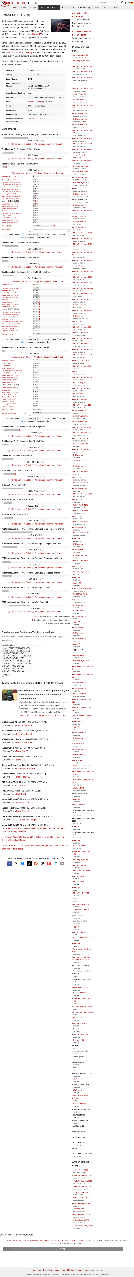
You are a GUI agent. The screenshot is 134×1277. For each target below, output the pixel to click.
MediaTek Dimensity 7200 (82, 260)
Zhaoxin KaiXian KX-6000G (82, 588)
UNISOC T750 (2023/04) (17, 653)
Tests (14, 7)
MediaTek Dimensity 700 (9, 302)
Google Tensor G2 (79, 216)
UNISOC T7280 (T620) (81, 483)
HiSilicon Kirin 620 (79, 732)
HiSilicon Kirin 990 (79, 227)
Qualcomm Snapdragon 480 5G (11, 288)
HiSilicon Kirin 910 (79, 749)
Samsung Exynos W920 (81, 904)
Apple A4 (76, 943)
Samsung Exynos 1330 (9, 180)
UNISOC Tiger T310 (80, 594)
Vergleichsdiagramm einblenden (47, 144)
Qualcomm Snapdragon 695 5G (11, 191)
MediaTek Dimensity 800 (9, 293)
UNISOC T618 (78, 516)
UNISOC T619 (78, 477)
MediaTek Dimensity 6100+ (10, 295)
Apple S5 (76, 727)
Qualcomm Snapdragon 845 (10, 198)
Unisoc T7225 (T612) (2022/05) (17, 648)
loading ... (6, 1249)
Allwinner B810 (78, 788)
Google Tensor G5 (79, 94)
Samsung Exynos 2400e (81, 61)
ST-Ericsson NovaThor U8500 (83, 1007)
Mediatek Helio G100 (8, 317)
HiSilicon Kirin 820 (79, 316)
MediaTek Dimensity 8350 (82, 149)
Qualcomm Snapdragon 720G (11, 324)
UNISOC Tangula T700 (81, 533)
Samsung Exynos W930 (81, 860)
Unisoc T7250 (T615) (80, 522)
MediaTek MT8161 (80, 865)
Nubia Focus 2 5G (24, 725)
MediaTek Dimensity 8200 (82, 144)
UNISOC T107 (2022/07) (17, 658)
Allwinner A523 (78, 744)
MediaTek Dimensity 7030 (10, 204)
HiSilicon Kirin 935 (79, 605)
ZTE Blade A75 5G (24, 785)
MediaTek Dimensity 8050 (82, 277)
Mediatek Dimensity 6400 (10, 187)
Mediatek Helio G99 (8, 319)
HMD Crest (21, 794)
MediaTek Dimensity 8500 (82, 66)
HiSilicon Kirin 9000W (81, 166)
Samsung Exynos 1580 (81, 183)
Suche (106, 7)
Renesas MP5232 (79, 876)
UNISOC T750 (78, 499)
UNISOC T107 (78, 1018)
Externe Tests (68, 7)
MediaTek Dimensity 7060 (82, 355)
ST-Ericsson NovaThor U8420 (83, 1012)
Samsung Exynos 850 (81, 572)
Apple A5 (76, 927)
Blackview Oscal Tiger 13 (27, 768)
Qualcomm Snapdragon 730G (11, 312)
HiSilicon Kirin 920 (79, 633)
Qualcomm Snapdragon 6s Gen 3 (12, 196)
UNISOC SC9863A (79, 694)
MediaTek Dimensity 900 (9, 382)
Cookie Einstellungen (79, 1270)
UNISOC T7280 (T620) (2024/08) (17, 663)
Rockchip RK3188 (79, 755)
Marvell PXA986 (79, 882)
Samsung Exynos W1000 (82, 661)
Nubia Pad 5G (22, 751)
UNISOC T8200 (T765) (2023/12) (17, 656)
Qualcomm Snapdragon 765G (11, 182)
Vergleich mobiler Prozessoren (79, 1240)
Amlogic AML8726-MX (81, 1034)
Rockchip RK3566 (79, 760)
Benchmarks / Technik (59, 1240)
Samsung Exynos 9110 (81, 1023)
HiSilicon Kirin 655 (79, 611)
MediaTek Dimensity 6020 (10, 304)
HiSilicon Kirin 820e (8, 328)
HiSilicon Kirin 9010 (80, 124)
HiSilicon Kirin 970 (79, 455)
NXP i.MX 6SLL (78, 1040)
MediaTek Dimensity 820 (82, 299)
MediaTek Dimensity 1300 (82, 294)
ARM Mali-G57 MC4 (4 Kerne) (19, 53)
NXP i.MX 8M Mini (79, 846)
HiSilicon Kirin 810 (79, 410)
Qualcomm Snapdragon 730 (10, 315)
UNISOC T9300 (6, 390)
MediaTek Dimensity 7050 (10, 388)
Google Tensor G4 (79, 155)
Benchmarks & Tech (49, 7)
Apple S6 (76, 840)
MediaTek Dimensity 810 (82, 427)
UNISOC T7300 (6, 215)
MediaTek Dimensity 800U (82, 433)
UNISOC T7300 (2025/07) (17, 668)
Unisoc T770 (37, 34)
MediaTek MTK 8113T (81, 893)
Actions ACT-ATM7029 (81, 910)
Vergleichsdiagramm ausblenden (47, 173)
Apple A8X (77, 583)
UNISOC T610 (78, 566)
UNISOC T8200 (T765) (81, 416)
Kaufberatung (84, 7)
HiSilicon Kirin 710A (80, 555)
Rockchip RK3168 (79, 993)
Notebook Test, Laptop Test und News (20, 1240)
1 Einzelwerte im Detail (19, 144)
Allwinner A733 (78, 461)
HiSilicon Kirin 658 (79, 683)
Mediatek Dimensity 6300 (10, 331)
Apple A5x (77, 887)
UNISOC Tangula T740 (81, 438)
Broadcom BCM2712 (80, 444)
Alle (53, 235)
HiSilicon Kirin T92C (80, 205)
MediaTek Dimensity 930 (9, 218)
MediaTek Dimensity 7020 (10, 220)
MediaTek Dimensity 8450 (82, 72)
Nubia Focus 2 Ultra (25, 742)
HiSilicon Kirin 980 (79, 305)
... (131, 7)
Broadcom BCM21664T (81, 871)
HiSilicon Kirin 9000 (80, 177)
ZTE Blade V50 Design (26, 820)
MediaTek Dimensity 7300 (82, 283)
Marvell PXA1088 (79, 804)
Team (45, 1270)
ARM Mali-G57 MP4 (35, 102)
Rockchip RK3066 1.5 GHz (82, 938)
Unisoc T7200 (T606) (80, 561)
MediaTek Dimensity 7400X (83, 238)
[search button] (122, 2)
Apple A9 (5, 300)
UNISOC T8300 (6, 364)
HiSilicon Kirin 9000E (80, 172)
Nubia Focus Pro (23, 811)
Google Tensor (78, 266)
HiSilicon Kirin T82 (79, 194)
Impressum (36, 1270)
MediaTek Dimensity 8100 (82, 138)
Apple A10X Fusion (8, 401)
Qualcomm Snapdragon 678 (10, 297)
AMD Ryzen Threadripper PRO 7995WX (14, 413)
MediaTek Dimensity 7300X (83, 288)
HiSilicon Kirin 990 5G (81, 222)
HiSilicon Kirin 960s (80, 488)
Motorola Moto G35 (24, 802)
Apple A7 (76, 644)
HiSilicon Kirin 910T (80, 688)
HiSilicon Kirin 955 (79, 549)
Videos (33, 7)
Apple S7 (76, 826)
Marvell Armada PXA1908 (82, 716)
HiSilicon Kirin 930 (79, 738)
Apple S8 (76, 799)
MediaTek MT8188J (8, 368)
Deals (97, 7)
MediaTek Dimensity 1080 (10, 206)
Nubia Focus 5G (23, 777)
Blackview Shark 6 (24, 734)
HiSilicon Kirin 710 (79, 527)
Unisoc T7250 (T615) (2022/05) (17, 661)
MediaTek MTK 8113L (81, 932)
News (23, 7)
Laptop (61, 235)
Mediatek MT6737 (7, 285)
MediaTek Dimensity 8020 (82, 211)
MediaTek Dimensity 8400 (82, 77)
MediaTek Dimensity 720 (82, 472)
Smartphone (27, 238)
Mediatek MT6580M (8, 360)
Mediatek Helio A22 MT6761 (11, 176)
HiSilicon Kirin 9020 (80, 119)
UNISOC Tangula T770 (9, 395)
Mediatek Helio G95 (8, 290)
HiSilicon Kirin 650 (79, 616)
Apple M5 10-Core (7, 226)
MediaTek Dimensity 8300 (82, 160)
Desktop (39, 238)
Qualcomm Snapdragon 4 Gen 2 (12, 213)
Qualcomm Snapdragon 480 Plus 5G (13, 321)
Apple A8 (76, 622)
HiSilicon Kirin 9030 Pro (81, 113)
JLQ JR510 (77, 599)
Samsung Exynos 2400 (81, 55)
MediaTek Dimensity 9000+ (83, 89)
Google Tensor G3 (79, 188)
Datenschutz (54, 1270)
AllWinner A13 (78, 1090)
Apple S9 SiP (77, 721)
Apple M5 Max (6, 229)
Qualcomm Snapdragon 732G (11, 326)
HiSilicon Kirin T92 (79, 100)
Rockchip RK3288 (79, 655)
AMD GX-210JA (78, 899)
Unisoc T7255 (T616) (80, 505)
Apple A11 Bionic (7, 211)
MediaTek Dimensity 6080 (10, 189)
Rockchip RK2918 (79, 1104)
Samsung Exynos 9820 (9, 397)
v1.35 (3, 677)
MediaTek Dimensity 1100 (82, 310)
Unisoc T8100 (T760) (81, 360)
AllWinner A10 (78, 1079)
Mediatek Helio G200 (8, 307)
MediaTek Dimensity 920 (9, 209)
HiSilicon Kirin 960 (79, 466)
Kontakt (65, 1270)
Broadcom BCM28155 (81, 987)
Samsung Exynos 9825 (9, 404)
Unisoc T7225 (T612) (80, 511)
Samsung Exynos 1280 (9, 194)
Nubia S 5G (21, 760)
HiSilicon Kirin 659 (79, 638)
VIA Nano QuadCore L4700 (82, 766)
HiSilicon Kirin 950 (79, 544)
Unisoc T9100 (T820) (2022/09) (17, 651)
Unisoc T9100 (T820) (8, 399)
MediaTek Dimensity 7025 (10, 222)
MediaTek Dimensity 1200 (82, 233)
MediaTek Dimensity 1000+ (83, 271)
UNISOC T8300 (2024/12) (17, 666)
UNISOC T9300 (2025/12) (17, 671)
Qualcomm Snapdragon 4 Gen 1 (12, 184)
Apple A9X (77, 538)
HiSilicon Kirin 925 (79, 627)
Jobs (115, 7)
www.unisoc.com (34, 119)
